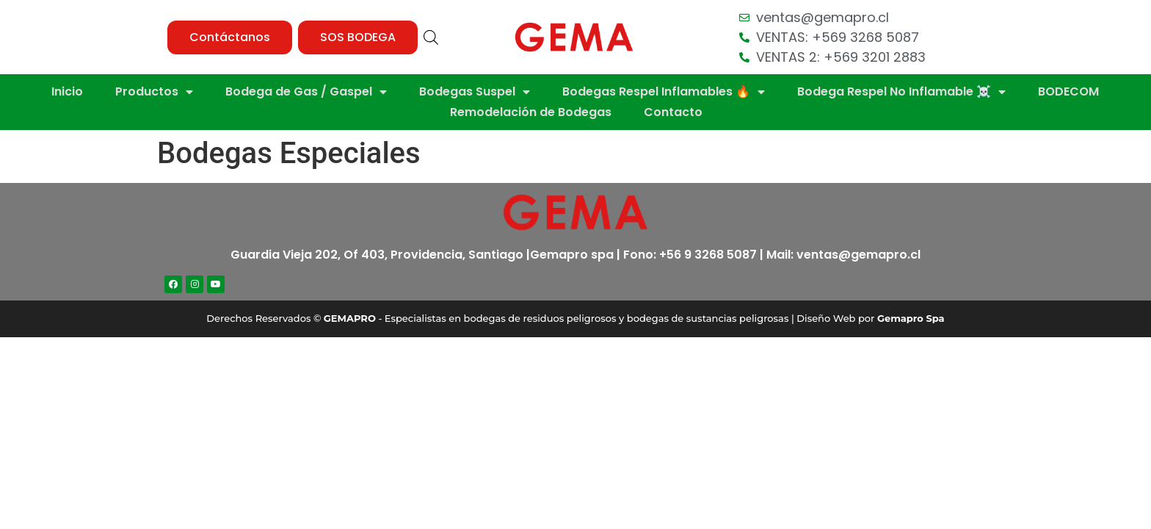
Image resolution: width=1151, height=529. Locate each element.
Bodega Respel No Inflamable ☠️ (901, 92)
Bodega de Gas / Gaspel (306, 92)
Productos (154, 92)
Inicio (67, 91)
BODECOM (1068, 91)
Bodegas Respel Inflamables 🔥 (663, 92)
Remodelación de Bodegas (530, 112)
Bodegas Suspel (474, 92)
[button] (229, 37)
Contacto (673, 112)
